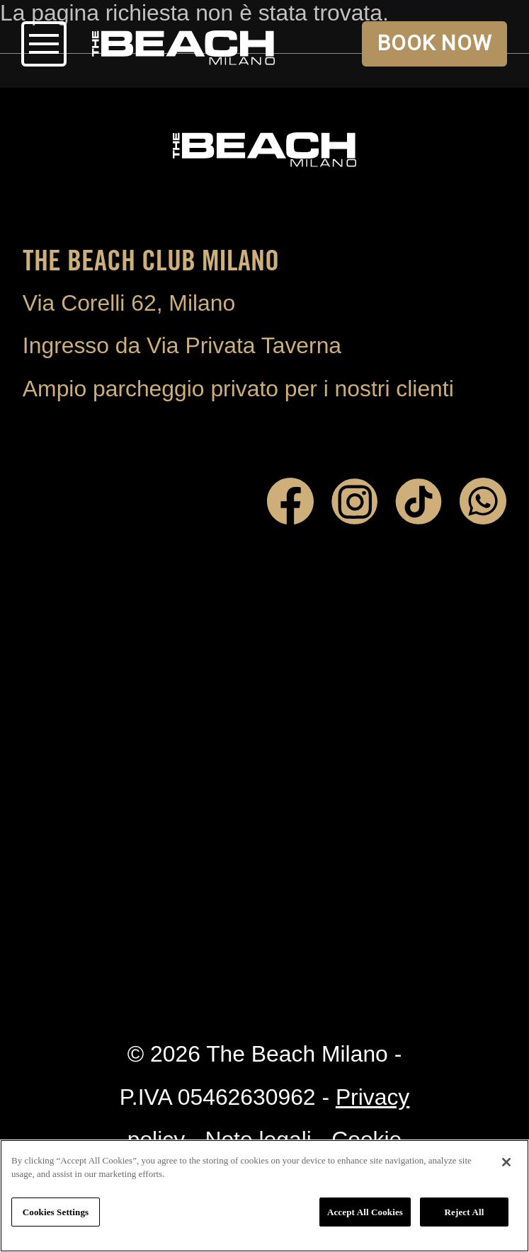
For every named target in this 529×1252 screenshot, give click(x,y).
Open (44, 44)
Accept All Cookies (365, 1212)
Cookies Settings (56, 1212)
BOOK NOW (434, 42)
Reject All (464, 1212)
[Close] (506, 1162)
